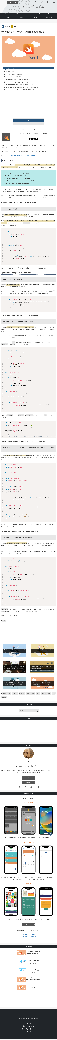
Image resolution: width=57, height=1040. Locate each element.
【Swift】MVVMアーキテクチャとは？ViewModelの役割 (22, 156)
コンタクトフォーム (29, 779)
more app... (28, 925)
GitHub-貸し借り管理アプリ (29, 938)
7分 (15, 27)
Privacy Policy (28, 1027)
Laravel (33, 694)
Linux (53, 694)
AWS (21, 17)
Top (28, 1024)
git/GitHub (43, 694)
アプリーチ (36, 136)
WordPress (39, 14)
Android (35, 17)
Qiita (28, 1033)
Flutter (50, 14)
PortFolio (28, 784)
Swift (7, 17)
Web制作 (5, 694)
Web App (49, 17)
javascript (28, 14)
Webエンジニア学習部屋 (29, 6)
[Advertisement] (28, 106)
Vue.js (37, 694)
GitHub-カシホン (29, 940)
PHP (17, 14)
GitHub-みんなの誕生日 (29, 935)
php (10, 694)
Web (6, 14)
